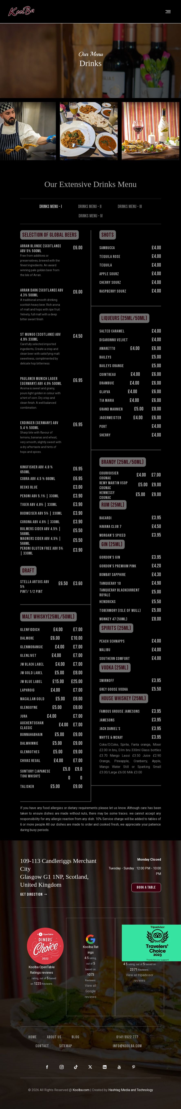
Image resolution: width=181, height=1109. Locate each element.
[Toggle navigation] (168, 12)
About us (54, 1037)
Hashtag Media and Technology (130, 1090)
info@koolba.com (127, 1046)
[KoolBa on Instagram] (62, 1067)
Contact (42, 1046)
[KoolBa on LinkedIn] (105, 1067)
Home (32, 1037)
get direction (34, 894)
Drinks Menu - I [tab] (50, 219)
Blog (75, 1037)
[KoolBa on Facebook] (47, 1067)
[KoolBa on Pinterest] (134, 1067)
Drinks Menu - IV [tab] (91, 229)
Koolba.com (81, 1090)
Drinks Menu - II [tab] (89, 219)
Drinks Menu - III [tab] (130, 219)
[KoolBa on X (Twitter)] (90, 1067)
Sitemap (65, 1046)
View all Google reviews (90, 991)
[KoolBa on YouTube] (119, 1067)
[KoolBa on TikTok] (76, 1067)
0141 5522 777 (127, 1037)
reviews (47, 973)
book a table (146, 887)
